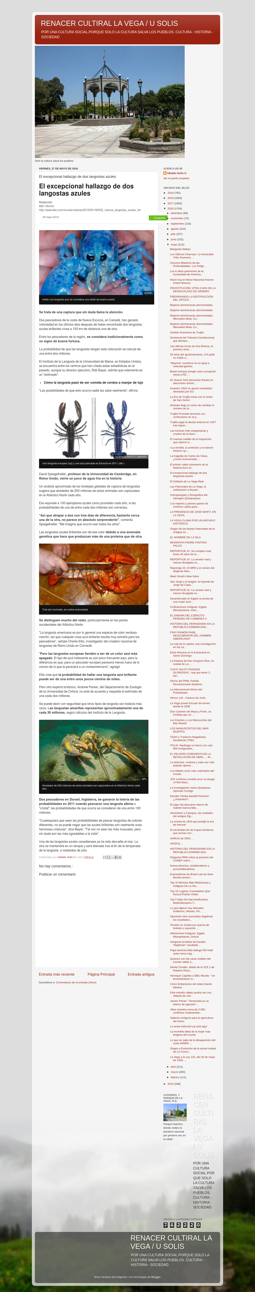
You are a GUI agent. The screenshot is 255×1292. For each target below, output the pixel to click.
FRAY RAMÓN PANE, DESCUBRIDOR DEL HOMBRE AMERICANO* (190, 635)
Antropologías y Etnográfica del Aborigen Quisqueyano (189, 496)
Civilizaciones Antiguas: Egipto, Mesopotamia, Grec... (188, 608)
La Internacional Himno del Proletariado (186, 691)
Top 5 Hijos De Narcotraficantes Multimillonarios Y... (189, 901)
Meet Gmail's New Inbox (184, 576)
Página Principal (101, 974)
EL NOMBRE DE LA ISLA (185, 537)
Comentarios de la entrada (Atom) (76, 982)
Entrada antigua (141, 974)
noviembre (177, 218)
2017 (171, 203)
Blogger (155, 1276)
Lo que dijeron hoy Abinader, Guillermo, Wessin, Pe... (187, 910)
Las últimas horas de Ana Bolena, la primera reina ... (191, 348)
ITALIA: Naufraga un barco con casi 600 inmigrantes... (191, 747)
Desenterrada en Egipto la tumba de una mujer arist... (191, 600)
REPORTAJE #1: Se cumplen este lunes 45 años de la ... (190, 553)
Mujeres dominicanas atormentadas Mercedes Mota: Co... (191, 317)
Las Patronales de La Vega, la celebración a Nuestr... (188, 488)
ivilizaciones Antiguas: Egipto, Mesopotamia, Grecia (187, 935)
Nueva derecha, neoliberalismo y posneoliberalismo (189, 867)
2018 (171, 198)
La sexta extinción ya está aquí (188, 1026)
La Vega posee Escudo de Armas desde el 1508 (190, 705)
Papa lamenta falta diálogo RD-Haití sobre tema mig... (191, 952)
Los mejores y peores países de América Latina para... (189, 505)
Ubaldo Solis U (176, 173)
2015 (171, 1083)
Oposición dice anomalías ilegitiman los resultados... (191, 918)
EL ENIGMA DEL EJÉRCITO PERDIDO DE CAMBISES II (188, 617)
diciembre (177, 213)
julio (173, 234)
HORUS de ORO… (181, 838)
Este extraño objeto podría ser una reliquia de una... (190, 994)
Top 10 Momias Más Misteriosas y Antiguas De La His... (190, 884)
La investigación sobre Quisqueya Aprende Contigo (190, 789)
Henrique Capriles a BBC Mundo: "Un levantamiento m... (192, 977)
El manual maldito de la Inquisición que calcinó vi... (191, 441)
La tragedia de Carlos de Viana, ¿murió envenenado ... (189, 457)
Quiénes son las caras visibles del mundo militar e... (190, 960)
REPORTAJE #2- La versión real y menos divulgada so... (190, 561)
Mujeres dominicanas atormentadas (191, 305)
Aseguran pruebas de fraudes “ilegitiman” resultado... (188, 943)
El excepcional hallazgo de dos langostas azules (188, 474)
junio (174, 239)
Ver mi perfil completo (176, 178)
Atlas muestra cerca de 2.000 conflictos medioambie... (187, 1011)
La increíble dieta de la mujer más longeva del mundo (190, 1033)
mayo (174, 244)
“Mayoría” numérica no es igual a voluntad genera (189, 365)
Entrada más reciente (57, 974)
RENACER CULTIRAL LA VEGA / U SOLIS (109, 23)
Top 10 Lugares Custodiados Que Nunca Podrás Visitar (190, 893)
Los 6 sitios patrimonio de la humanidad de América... (186, 273)
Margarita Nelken (180, 249)
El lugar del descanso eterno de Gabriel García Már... (189, 806)
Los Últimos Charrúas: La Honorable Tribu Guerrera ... (192, 256)
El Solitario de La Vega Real (187, 481)
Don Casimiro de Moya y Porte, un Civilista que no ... (190, 713)
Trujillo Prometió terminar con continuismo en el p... (187, 415)
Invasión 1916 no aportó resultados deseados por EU (191, 390)
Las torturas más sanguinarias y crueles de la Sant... (189, 432)
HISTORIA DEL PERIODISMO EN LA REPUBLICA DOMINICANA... (192, 625)
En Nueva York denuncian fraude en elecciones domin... (191, 381)
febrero (175, 1077)
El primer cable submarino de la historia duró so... (189, 466)
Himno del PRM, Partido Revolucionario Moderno (186, 682)
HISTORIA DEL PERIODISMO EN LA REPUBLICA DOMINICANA (192, 850)
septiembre (178, 223)
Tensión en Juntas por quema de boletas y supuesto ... (189, 926)
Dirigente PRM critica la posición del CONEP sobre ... (191, 859)
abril (174, 1066)
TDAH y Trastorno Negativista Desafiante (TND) (188, 739)
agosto (175, 228)
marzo (175, 1071)
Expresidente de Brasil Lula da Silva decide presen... (191, 876)
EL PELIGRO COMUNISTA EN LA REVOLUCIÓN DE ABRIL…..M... (191, 755)
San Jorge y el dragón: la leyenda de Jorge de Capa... (192, 583)
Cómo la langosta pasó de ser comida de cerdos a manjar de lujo (93, 382)
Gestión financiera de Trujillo (187, 332)
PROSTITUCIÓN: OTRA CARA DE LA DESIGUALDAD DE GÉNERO (193, 290)
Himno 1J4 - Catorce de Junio (188, 697)
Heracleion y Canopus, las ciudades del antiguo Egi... (191, 814)
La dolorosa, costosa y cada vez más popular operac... (192, 764)
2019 (171, 192)
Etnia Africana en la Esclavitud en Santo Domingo (190, 654)
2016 (171, 208)
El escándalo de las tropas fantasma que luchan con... (192, 831)
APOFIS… (176, 843)
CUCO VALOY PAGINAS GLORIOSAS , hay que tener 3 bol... (190, 672)
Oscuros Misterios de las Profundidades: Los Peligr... (188, 264)
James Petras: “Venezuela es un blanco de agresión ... (189, 1002)
